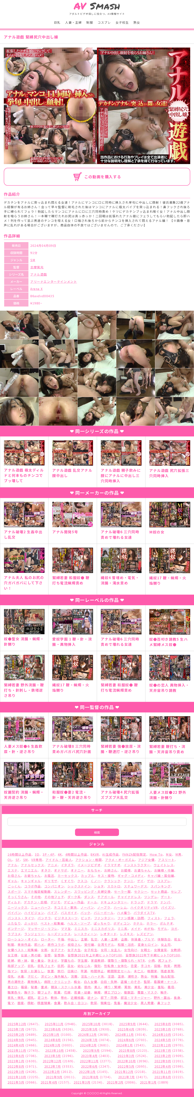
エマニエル (29, 870)
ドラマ (152, 902)
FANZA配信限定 (134, 854)
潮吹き (133, 976)
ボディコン (121, 923)
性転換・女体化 (115, 965)
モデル (162, 928)
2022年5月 (126, 1066)
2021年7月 (126, 1077)
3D (37, 854)
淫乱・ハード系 (92, 976)
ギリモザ (50, 881)
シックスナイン (79, 886)
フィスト (154, 918)
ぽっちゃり (102, 923)
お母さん (14, 875)
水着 (21, 976)
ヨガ (174, 928)
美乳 (137, 987)
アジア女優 (146, 859)
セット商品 (159, 891)
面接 (20, 1003)
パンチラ (44, 918)
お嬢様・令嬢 (164, 870)
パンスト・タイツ (21, 918)
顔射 (30, 1003)
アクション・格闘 (88, 859)
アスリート (166, 859)
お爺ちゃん (32, 875)
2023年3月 (126, 1055)
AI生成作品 (110, 854)
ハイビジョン (34, 912)
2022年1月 (87, 1071)
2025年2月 (16, 1034)
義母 (171, 987)
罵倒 (127, 987)
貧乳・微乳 (16, 997)
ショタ (99, 886)
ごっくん (14, 886)
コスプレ (104, 22)
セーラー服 (122, 891)
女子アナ (57, 950)
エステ (13, 870)
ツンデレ (150, 896)
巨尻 (60, 965)
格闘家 (152, 971)
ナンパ (165, 902)
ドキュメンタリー (114, 902)
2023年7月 (162, 1050)
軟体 (54, 997)
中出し (73, 939)
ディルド (14, 902)
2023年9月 (91, 1050)
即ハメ (39, 944)
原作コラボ (56, 944)
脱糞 (57, 992)
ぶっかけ (30, 923)
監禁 (147, 981)
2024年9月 (16, 1040)
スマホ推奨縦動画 (37, 891)
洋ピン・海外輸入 (54, 976)
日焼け (72, 971)
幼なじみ (84, 965)
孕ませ (53, 960)
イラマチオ (112, 865)
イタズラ (67, 865)
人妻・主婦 (73, 22)
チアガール (105, 896)
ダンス (89, 896)
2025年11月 (54, 1024)
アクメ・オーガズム (120, 859)
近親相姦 (77, 997)
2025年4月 (126, 1029)
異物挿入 (34, 981)
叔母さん (74, 944)
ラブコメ (14, 934)
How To (156, 854)
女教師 (176, 950)
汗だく (33, 976)
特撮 (154, 976)
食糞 (57, 1003)
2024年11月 (124, 1034)
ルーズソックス (59, 934)
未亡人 (139, 971)
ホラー (151, 923)
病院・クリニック (57, 981)
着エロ (13, 987)
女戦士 (146, 950)
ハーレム (120, 907)
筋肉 (87, 987)
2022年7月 (52, 1066)
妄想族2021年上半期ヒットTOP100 (95, 955)
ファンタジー (104, 918)
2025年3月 (162, 1029)
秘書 (34, 987)
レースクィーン (85, 934)
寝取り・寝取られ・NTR (126, 960)
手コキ (146, 965)
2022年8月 (16, 1066)
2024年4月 (16, 1045)
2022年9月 (162, 1061)
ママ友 (66, 928)
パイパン (14, 912)
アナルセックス (32, 865)
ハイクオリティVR (144, 907)
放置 (50, 971)
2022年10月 (126, 1061)
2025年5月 (89, 1029)
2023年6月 (16, 1055)
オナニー (77, 870)
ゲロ (150, 881)
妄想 (47, 955)
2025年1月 (51, 1034)
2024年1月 (124, 1045)
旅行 (60, 971)
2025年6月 (52, 1029)
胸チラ (29, 992)
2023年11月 (17, 1050)
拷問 (177, 965)
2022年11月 (89, 1061)
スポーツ (14, 891)
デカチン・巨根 (35, 902)
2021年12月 (124, 1071)
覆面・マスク (147, 992)
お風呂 (49, 875)
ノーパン (87, 907)
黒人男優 (147, 1003)
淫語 (111, 976)
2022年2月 (51, 1071)
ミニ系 (123, 928)
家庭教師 (97, 960)
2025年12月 (17, 1024)
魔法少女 (130, 1003)
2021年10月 (17, 1077)
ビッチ (86, 918)
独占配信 (167, 976)
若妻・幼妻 (82, 992)
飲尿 (94, 1003)
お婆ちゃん (142, 870)
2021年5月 (16, 1082)
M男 (178, 854)
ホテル (138, 923)
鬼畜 (117, 1003)
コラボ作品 (32, 886)
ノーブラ (103, 907)
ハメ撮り (123, 912)
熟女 (136, 22)
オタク (46, 870)
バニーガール (104, 912)
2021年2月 (115, 1082)
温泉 (121, 976)
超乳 (31, 997)
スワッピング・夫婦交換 (92, 891)
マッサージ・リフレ (43, 928)
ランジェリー (34, 934)
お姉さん (110, 870)
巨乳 (57, 22)
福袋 (24, 987)
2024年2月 (88, 1045)
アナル (13, 865)
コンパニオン (54, 886)
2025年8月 (162, 1024)
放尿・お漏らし (32, 971)
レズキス (126, 934)
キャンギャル (31, 881)
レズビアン (145, 934)
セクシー (140, 891)
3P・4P (48, 854)
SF (18, 859)
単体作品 (24, 944)
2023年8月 (127, 1050)
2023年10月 (54, 1050)
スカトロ (113, 886)
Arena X (36, 288)
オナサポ (60, 870)
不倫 (61, 939)
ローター (47, 939)
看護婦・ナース (165, 981)
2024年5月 (162, 1040)
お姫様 (126, 870)
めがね (149, 928)
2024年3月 (52, 1045)
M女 (169, 854)
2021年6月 (162, 1077)
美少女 (149, 987)
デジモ (56, 902)
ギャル (13, 881)
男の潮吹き (16, 981)
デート (166, 896)
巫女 (70, 965)
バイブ (52, 912)
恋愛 (134, 965)
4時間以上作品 (76, 854)
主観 (84, 939)
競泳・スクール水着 (66, 987)
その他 (36, 896)
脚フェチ (44, 992)
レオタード (108, 934)
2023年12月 (161, 1045)
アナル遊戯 (38, 274)
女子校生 (122, 22)
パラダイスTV (144, 912)
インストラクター (137, 865)
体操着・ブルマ (142, 939)
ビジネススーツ (65, 918)
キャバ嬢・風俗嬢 (160, 875)
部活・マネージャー (135, 997)
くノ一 (96, 881)
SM (32, 260)
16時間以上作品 (20, 854)
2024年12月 (87, 1034)
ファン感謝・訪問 (130, 918)
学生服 (83, 960)
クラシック (112, 881)
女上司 (166, 944)
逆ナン (92, 997)
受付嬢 (89, 944)
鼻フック (164, 1003)
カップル (87, 875)
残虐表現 (167, 971)
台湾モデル (106, 944)
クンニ (129, 881)
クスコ (82, 881)
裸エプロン (112, 992)
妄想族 (59, 955)
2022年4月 (162, 1066)
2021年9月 (54, 1077)
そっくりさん (18, 896)
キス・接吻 (106, 875)
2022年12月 (52, 1061)
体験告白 (164, 939)
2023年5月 (52, 1055)
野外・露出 (162, 997)
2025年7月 (16, 1029)
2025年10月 (91, 1024)
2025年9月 (127, 1024)
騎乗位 (106, 1003)
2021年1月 (148, 1082)
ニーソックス (18, 907)
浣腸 (74, 976)
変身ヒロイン (148, 944)
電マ (11, 1003)
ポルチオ (166, 923)
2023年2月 (162, 1055)
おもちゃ (94, 870)
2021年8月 (90, 1077)
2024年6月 (126, 1040)
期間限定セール (119, 971)
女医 (44, 950)
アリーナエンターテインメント (53, 281)
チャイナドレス (129, 896)
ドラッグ (137, 902)
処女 (177, 939)
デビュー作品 (74, 902)
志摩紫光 (37, 267)
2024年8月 (52, 1040)
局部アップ (16, 965)
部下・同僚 (109, 997)
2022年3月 (16, 1071)
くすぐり (67, 881)
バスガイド (69, 912)
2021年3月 (82, 1082)
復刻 (97, 965)
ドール (92, 902)
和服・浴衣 (126, 944)
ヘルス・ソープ (78, 923)
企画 (124, 939)
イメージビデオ (89, 865)
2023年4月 (89, 1055)
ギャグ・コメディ (131, 875)
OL (10, 859)
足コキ (42, 997)
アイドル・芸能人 (58, 859)
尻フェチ (164, 960)
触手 (163, 992)
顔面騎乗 (44, 1003)
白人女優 (90, 981)
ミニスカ (81, 928)
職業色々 (14, 992)
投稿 (157, 965)
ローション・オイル (23, 939)
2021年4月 (49, 1082)
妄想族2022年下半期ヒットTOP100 (153, 955)
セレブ (176, 891)
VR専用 (36, 859)
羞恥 (161, 987)
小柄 (151, 960)
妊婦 (11, 960)
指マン (12, 971)
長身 (177, 997)
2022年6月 (89, 1066)
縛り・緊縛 (112, 987)
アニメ (53, 865)
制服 (89, 22)
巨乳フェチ (46, 965)
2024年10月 (161, 1034)
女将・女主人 (111, 950)
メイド (136, 928)
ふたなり (14, 923)
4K (60, 854)
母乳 (11, 976)
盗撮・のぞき (130, 981)
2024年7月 (89, 1040)
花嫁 (67, 992)
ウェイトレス (164, 865)
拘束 (167, 965)
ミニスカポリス (102, 928)
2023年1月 (16, 1061)
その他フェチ (54, 896)
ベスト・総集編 (52, 923)
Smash (97, 6)
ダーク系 (74, 896)
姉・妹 (23, 960)
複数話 (129, 992)
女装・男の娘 (31, 955)
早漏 (84, 971)
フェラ (169, 918)
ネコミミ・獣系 (65, 907)
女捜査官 (160, 950)
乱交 (94, 939)
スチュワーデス (135, 886)
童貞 (44, 987)
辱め (64, 997)
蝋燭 (97, 992)
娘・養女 (37, 960)
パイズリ (167, 907)
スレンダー (62, 891)
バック (85, 912)
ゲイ (140, 881)
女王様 (13, 955)
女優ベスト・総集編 (23, 950)
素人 (97, 987)
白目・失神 (109, 981)
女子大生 (74, 950)
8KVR (95, 854)
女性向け (130, 950)
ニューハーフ (41, 907)
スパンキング (161, 886)
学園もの (67, 960)
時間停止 (97, 971)
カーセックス (68, 875)
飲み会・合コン (75, 1003)
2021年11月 (161, 1071)
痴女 (77, 981)
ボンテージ (16, 928)
